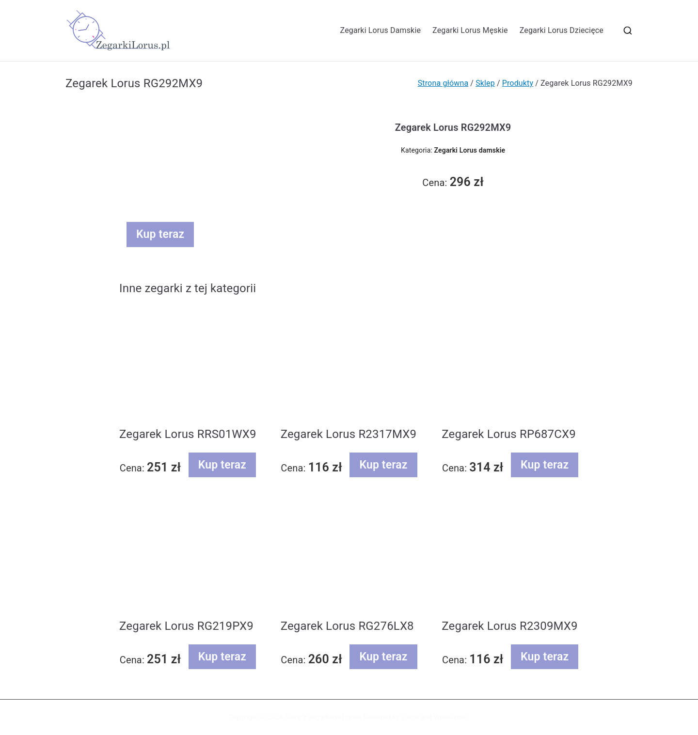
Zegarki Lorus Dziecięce (561, 30)
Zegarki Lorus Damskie (380, 30)
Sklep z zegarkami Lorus (322, 717)
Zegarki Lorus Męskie (470, 30)
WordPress (450, 717)
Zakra (410, 717)
